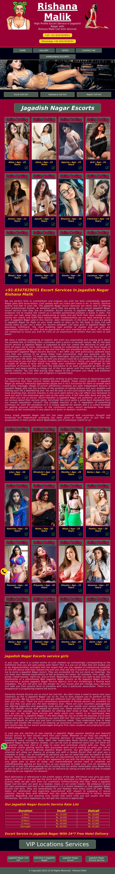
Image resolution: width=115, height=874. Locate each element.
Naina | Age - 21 (96, 472)
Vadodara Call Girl (57, 94)
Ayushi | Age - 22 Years (44, 220)
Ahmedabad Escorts (57, 56)
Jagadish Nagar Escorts (57, 108)
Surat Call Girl (21, 94)
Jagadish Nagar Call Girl (18, 859)
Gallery (43, 50)
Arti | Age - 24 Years (98, 163)
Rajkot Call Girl (93, 94)
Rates (65, 50)
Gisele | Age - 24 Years (71, 276)
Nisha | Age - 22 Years (44, 529)
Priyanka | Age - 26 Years (44, 586)
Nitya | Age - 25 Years (71, 529)
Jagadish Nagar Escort (70, 859)
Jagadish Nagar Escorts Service (96, 859)
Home (23, 50)
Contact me (88, 50)
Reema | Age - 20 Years (71, 643)
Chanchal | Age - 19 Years (98, 220)
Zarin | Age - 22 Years (98, 643)
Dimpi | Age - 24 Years (17, 276)
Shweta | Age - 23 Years (71, 586)
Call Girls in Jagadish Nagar (44, 859)
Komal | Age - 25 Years (44, 643)
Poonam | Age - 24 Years (17, 586)
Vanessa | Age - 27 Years (97, 586)
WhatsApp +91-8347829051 (57, 41)
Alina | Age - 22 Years (44, 163)
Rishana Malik (57, 11)
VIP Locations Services (57, 844)
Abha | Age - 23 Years (17, 163)
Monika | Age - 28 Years (71, 473)
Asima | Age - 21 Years (17, 220)
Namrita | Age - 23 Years (17, 529)
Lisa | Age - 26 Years (17, 473)
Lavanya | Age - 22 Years (97, 276)
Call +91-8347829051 (57, 35)
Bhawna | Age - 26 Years (71, 220)
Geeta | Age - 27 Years (44, 276)
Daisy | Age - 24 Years (17, 643)
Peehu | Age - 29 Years (98, 529)
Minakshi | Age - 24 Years (44, 473)
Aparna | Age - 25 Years (71, 163)
